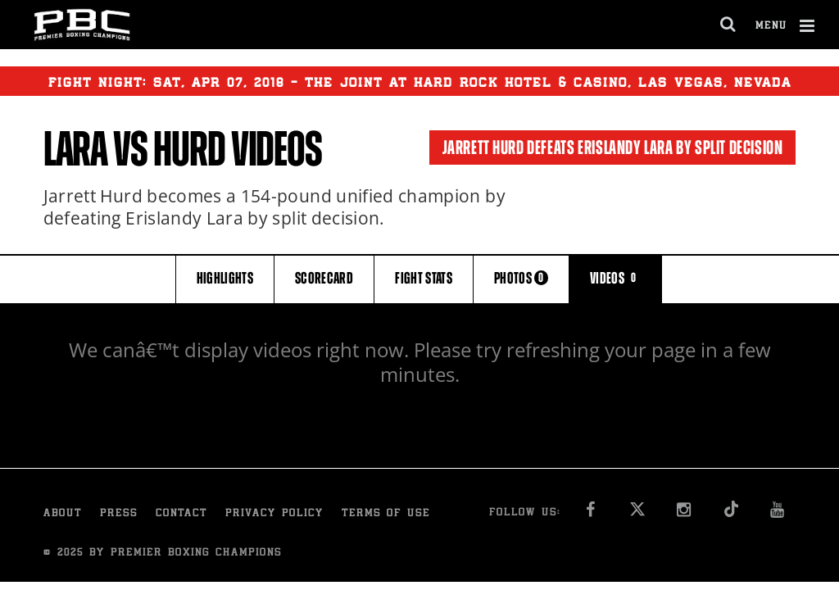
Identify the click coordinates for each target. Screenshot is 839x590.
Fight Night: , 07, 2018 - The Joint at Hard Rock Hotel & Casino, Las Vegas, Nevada (419, 81)
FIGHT (423, 278)
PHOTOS (521, 278)
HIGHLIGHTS (225, 278)
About (62, 514)
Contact (181, 514)
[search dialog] (728, 25)
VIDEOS (615, 278)
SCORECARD (324, 278)
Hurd (189, 149)
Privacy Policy (274, 514)
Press (119, 514)
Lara (75, 149)
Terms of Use (386, 514)
